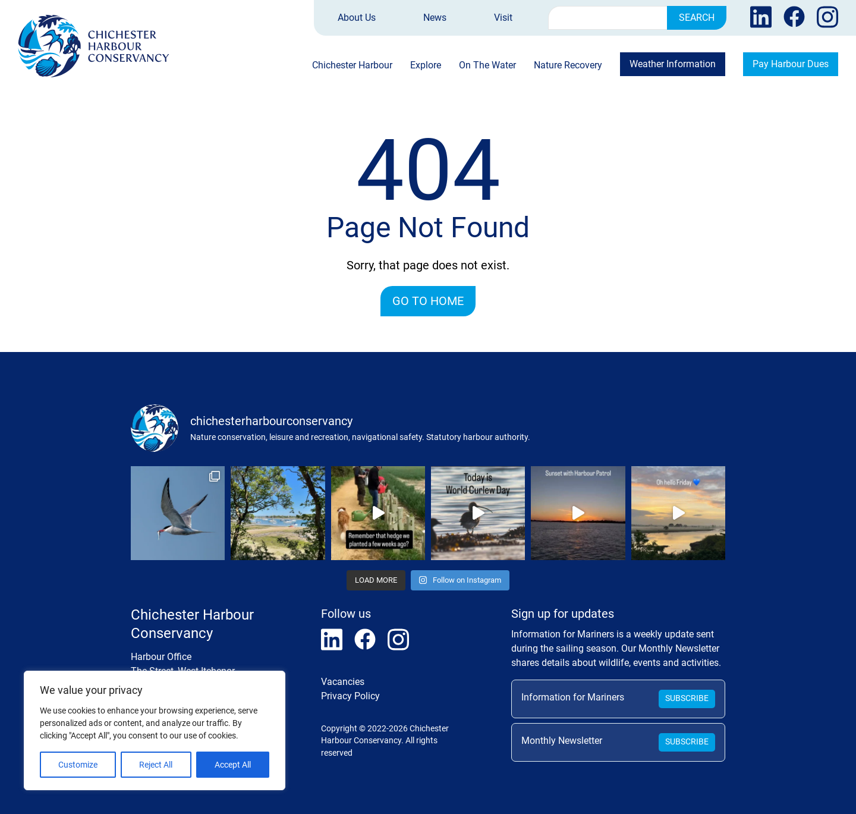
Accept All (233, 764)
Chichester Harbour (352, 66)
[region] (154, 730)
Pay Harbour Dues (791, 64)
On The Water (487, 66)
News (434, 17)
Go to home (428, 301)
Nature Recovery (568, 66)
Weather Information (673, 64)
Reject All (155, 764)
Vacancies (342, 681)
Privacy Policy (350, 696)
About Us (357, 17)
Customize (77, 764)
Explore (425, 66)
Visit (503, 17)
